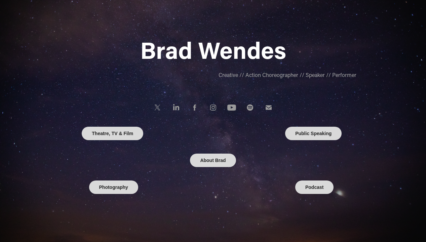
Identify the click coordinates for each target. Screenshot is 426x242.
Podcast (314, 187)
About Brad (213, 160)
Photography (113, 187)
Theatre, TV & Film (112, 133)
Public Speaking (313, 133)
